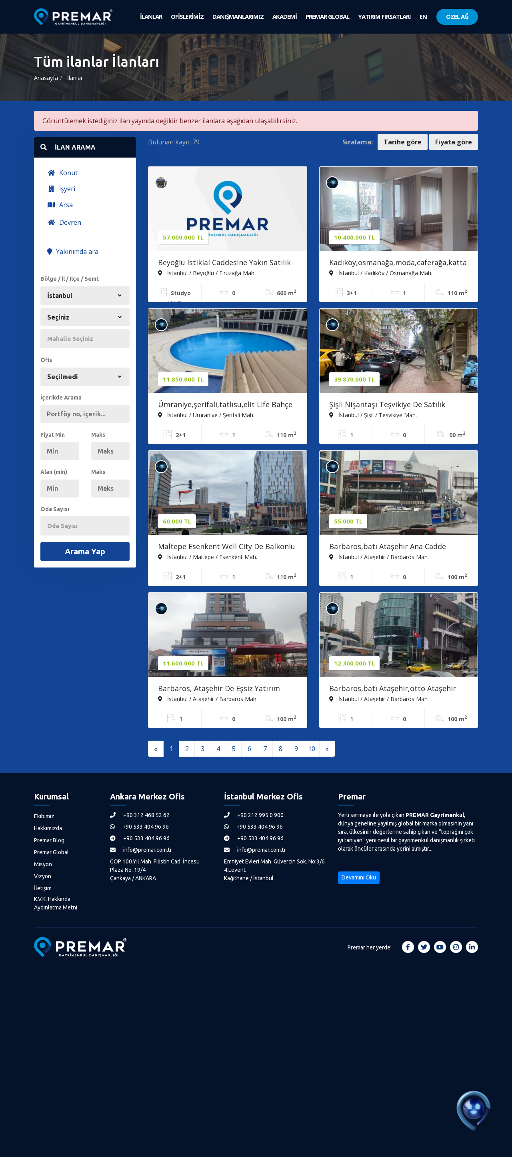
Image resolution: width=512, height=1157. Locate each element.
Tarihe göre (403, 142)
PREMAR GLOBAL (327, 16)
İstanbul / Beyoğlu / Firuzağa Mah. (207, 272)
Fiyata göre (453, 142)
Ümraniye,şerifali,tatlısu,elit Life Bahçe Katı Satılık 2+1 (225, 405)
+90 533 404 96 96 (139, 826)
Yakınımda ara (72, 251)
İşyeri (61, 188)
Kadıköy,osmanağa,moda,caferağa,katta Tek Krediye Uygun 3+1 (398, 263)
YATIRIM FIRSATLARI (384, 16)
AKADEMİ (284, 16)
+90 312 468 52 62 (140, 815)
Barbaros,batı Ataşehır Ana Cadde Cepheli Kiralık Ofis (387, 547)
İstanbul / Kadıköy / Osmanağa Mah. (380, 272)
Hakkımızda (48, 828)
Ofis (46, 360)
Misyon (43, 864)
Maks (98, 435)
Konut (62, 172)
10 (311, 748)
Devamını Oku (359, 877)
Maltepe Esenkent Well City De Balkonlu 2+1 (226, 547)
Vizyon (42, 876)
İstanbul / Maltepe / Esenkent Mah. (207, 556)
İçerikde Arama (61, 397)
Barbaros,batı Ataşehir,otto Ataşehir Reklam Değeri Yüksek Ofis (392, 689)
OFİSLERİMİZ (187, 16)
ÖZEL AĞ (457, 16)
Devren (64, 222)
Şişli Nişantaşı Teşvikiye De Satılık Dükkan (387, 405)
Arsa (60, 204)
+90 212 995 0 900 (254, 815)
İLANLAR (151, 16)
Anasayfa (46, 78)
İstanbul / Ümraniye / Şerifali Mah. (206, 414)
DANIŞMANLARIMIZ (238, 16)
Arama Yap (85, 551)
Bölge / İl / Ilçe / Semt (69, 279)
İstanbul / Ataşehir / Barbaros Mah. (379, 556)
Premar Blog (49, 840)
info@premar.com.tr (141, 850)
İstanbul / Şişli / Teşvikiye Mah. (373, 414)
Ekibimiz (44, 816)
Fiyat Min (52, 435)
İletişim (43, 888)
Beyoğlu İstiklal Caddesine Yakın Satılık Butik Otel (224, 263)
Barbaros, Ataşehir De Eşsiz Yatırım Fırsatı (219, 689)
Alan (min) (53, 472)
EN (423, 16)
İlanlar (75, 78)
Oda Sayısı (54, 509)
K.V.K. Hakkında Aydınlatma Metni (55, 903)
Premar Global (51, 852)
